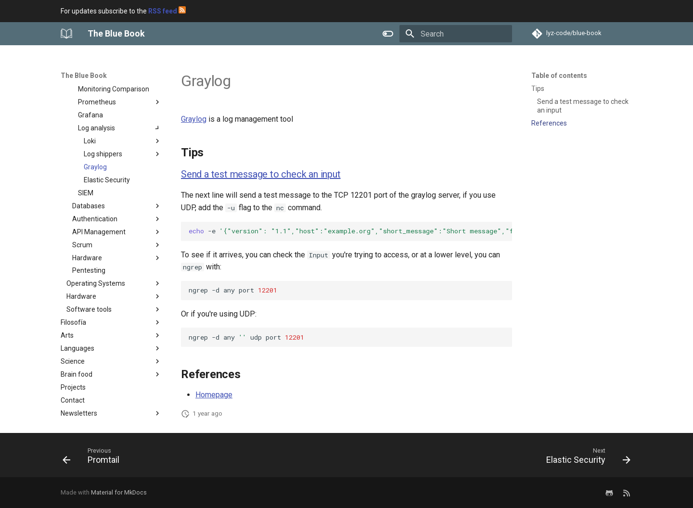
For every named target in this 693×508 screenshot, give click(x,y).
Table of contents (559, 75)
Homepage (213, 394)
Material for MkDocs (119, 492)
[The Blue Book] (66, 33)
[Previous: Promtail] (94, 457)
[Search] (455, 33)
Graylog (193, 119)
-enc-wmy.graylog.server (350, 231)
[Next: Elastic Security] (585, 457)
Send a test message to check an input (261, 174)
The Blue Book (84, 75)
